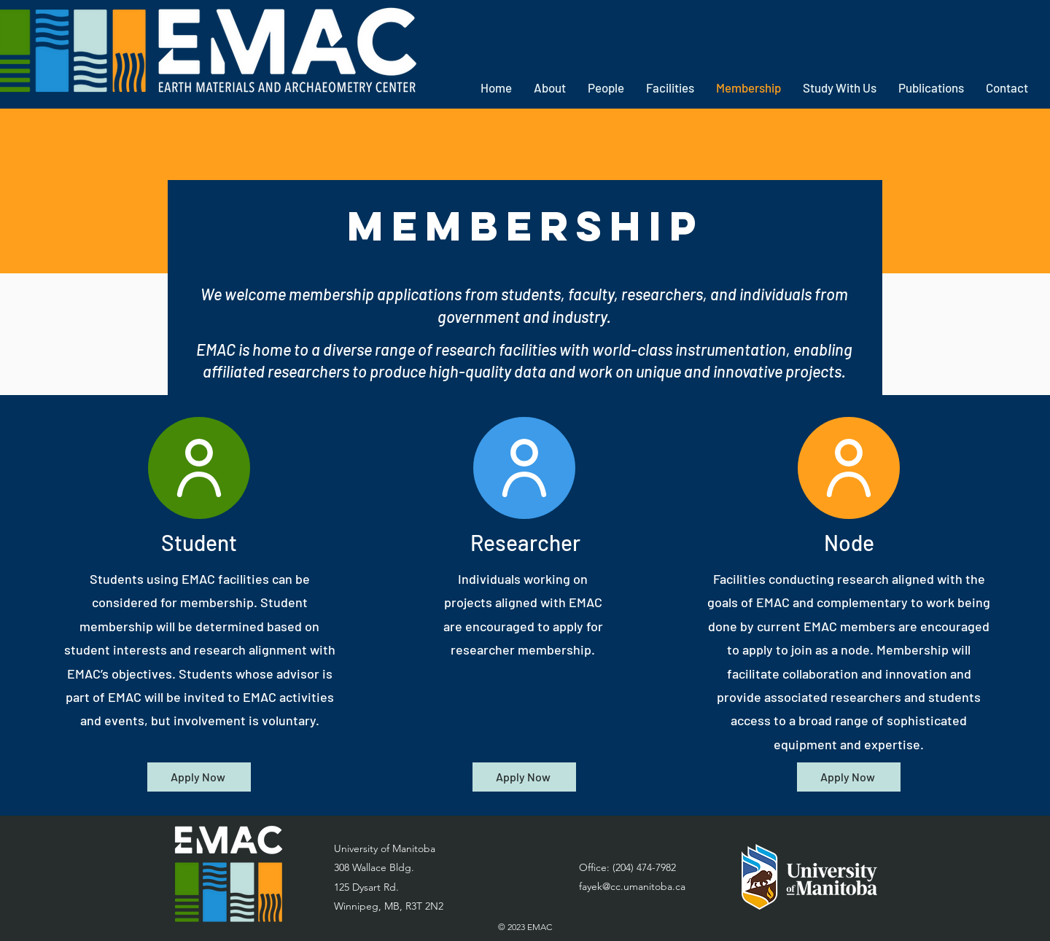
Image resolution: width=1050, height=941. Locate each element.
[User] (199, 468)
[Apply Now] (199, 777)
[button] (550, 88)
